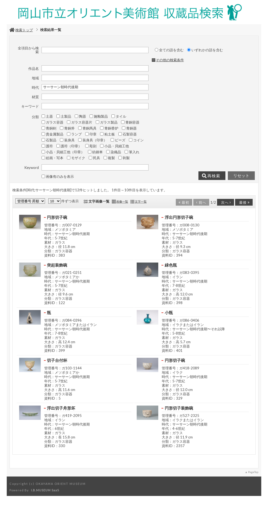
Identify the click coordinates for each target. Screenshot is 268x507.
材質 (35, 97)
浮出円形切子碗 (179, 217)
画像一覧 (122, 201)
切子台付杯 (57, 360)
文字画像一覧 (98, 201)
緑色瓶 (171, 265)
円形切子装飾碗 (179, 408)
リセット (241, 175)
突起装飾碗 (57, 265)
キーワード (30, 106)
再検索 (211, 175)
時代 (35, 87)
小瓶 (169, 312)
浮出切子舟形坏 (61, 408)
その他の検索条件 (170, 60)
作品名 (33, 68)
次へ (225, 202)
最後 (243, 202)
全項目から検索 (28, 50)
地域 (35, 78)
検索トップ (21, 30)
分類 (35, 117)
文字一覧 (141, 201)
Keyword (32, 167)
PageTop (253, 472)
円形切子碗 (57, 217)
